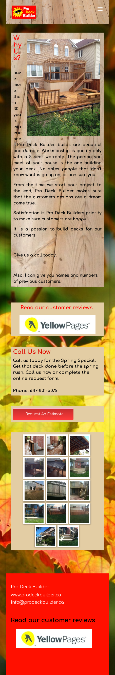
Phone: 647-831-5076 (35, 390)
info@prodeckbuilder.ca (37, 602)
